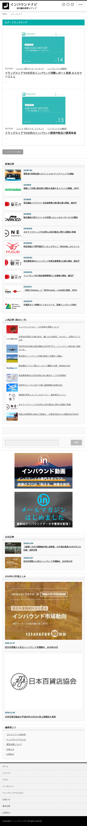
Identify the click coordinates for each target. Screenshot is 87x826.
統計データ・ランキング (34, 69)
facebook (72, 4)
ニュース (19, 69)
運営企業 (6, 806)
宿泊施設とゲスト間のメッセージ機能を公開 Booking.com (44, 366)
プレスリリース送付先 (16, 734)
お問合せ (10, 754)
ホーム (5, 766)
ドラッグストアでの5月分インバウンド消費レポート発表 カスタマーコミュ (43, 75)
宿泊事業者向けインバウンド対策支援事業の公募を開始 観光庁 (52, 261)
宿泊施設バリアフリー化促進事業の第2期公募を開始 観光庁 (50, 203)
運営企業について (14, 744)
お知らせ (10, 749)
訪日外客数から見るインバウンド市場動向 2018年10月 (48, 561)
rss (63, 4)
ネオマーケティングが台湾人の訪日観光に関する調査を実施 (50, 232)
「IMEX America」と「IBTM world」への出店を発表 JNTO (50, 290)
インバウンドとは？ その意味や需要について (39, 327)
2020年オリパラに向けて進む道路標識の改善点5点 (41, 385)
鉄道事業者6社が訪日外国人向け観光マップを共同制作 (42, 375)
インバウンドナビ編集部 (57, 69)
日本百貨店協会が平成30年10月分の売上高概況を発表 (30, 717)
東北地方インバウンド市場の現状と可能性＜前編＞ (41, 356)
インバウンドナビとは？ (13, 793)
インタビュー (8, 786)
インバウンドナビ (20, 821)
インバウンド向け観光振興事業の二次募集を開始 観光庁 (49, 276)
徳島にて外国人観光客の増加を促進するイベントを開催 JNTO (51, 188)
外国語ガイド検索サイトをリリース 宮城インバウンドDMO (50, 305)
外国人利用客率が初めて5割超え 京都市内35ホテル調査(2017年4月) (49, 414)
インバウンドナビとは (16, 739)
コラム (5, 779)
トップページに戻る (13, 152)
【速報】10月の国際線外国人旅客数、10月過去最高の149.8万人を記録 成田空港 (52, 548)
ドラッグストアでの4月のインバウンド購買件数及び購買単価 (40, 133)
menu (80, 4)
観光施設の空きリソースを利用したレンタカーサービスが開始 (51, 217)
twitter (68, 4)
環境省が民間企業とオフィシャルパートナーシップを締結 (49, 174)
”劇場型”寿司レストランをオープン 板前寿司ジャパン (42, 395)
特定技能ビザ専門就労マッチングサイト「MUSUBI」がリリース (51, 246)
